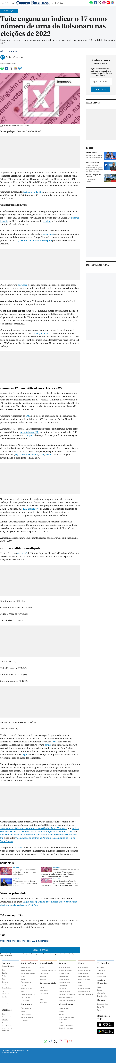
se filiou (47, 221)
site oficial (22, 553)
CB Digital (5, 1020)
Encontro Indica (102, 996)
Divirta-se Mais (48, 983)
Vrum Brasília (101, 976)
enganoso (22, 285)
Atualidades (101, 993)
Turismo (4, 1006)
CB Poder (100, 973)
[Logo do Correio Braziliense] (33, 3)
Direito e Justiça (7, 1017)
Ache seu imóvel (64, 967)
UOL (28, 416)
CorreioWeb (46, 963)
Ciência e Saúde (7, 994)
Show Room (63, 985)
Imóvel (62, 963)
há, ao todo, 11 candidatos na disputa (33, 240)
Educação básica (26, 967)
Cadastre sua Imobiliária (67, 1000)
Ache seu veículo (83, 967)
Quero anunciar (64, 1008)
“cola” (54, 742)
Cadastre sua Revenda (85, 994)
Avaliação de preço (84, 979)
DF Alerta (100, 967)
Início (2, 51)
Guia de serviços (64, 982)
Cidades (4, 973)
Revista (99, 990)
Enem (23, 979)
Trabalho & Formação (28, 973)
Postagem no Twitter (33, 192)
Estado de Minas (102, 1004)
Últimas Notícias (26, 982)
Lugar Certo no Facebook (67, 994)
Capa (3, 970)
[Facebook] (95, 4)
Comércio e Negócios (66, 1028)
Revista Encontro (102, 981)
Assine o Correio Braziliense (7, 1030)
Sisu (22, 991)
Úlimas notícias (64, 979)
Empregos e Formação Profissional (66, 1018)
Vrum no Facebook (84, 988)
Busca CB (5, 1023)
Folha (48, 454)
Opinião (4, 997)
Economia (5, 982)
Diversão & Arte (7, 988)
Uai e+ (99, 1010)
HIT (41, 996)
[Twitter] (99, 4)
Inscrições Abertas (27, 1017)
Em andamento (26, 1014)
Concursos (26, 1004)
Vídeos (80, 982)
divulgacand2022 (42, 333)
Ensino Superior (26, 970)
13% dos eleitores (31, 509)
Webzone (43, 976)
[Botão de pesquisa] (13, 3)
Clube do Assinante (8, 1026)
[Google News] (112, 4)
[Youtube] (108, 4)
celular (48, 745)
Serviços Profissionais (66, 1025)
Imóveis (61, 1011)
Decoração (62, 988)
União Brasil (48, 234)
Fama (42, 967)
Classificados (66, 1004)
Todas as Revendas (84, 991)
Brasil (3, 979)
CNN (41, 454)
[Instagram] (104, 4)
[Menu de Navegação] (6, 3)
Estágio (23, 976)
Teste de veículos (83, 976)
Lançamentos (63, 976)
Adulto (61, 1022)
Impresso (7, 1010)
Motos (80, 985)
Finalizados (24, 1020)
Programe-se (44, 990)
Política (4, 976)
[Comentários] (20, 69)
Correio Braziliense (28, 454)
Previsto (23, 1011)
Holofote (57, 3)
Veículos (61, 1014)
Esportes (5, 991)
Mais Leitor (43, 1002)
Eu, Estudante (28, 963)
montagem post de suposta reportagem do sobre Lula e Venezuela (33, 828)
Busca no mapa (64, 973)
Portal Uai (100, 1007)
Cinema (42, 987)
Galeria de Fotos (64, 991)
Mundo (4, 985)
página (25, 754)
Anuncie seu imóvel (65, 970)
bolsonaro (6, 940)
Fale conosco (25, 1000)
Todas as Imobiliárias (66, 997)
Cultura (23, 985)
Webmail (43, 979)
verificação (44, 940)
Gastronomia (44, 973)
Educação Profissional (28, 994)
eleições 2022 (30, 940)
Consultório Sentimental (48, 970)
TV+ (41, 999)
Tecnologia (5, 1003)
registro (30, 435)
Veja (17, 454)
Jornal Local (101, 970)
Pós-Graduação (26, 997)
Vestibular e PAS (26, 988)
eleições (17, 940)
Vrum (81, 963)
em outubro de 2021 (29, 432)
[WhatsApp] (91, 4)
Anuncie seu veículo (84, 970)
